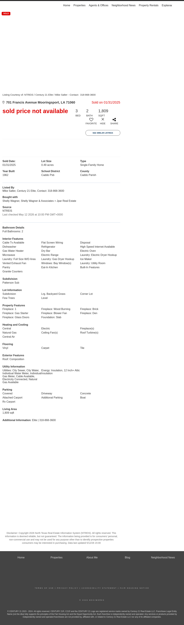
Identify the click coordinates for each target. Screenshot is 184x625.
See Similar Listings (103, 133)
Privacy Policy (67, 588)
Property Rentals (148, 5)
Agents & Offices (98, 5)
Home (66, 5)
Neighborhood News (124, 5)
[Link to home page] (14, 5)
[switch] (91, 122)
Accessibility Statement (99, 588)
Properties (79, 5)
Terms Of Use (44, 588)
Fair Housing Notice (134, 588)
